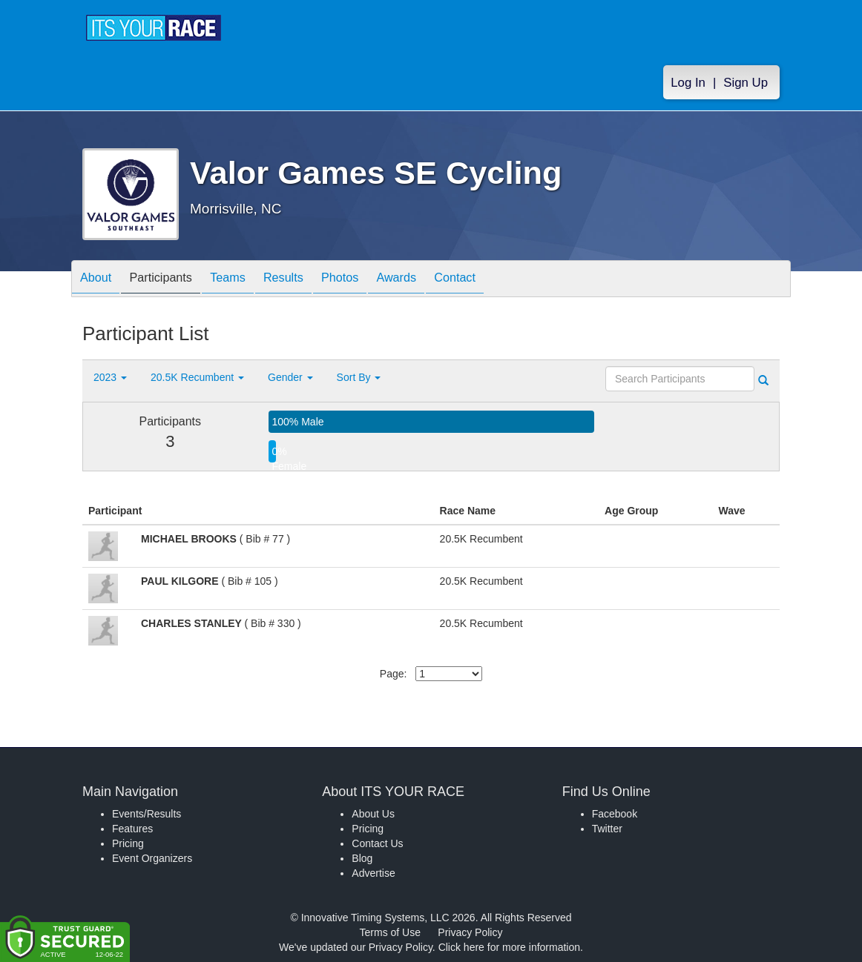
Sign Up (745, 83)
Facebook (614, 814)
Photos (373, 280)
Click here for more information (509, 947)
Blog (362, 858)
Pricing (128, 843)
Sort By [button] (359, 377)
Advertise (373, 873)
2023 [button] (110, 377)
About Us (373, 814)
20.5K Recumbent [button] (197, 377)
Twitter (607, 829)
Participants (172, 280)
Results (309, 280)
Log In (688, 83)
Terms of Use (390, 932)
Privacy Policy (470, 932)
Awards (437, 280)
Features (132, 829)
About (99, 280)
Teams (246, 280)
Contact (502, 280)
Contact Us (377, 843)
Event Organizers (152, 858)
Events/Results (146, 814)
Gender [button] (290, 377)
